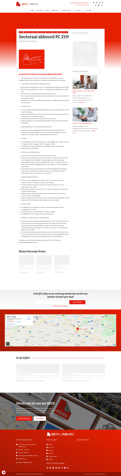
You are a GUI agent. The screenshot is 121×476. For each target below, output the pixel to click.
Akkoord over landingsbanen (82, 123)
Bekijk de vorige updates (60, 306)
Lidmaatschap (52, 456)
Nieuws (50, 450)
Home (21, 32)
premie (54, 32)
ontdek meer (81, 102)
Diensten (51, 453)
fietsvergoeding (28, 32)
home (35, 32)
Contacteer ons (24, 418)
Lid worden (40, 418)
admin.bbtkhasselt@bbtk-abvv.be (79, 3)
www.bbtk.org (22, 459)
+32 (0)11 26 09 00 (83, 5)
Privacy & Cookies (87, 474)
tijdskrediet (64, 32)
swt (59, 32)
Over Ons (51, 447)
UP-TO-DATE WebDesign (99, 474)
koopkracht (41, 32)
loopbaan (49, 32)
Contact (50, 459)
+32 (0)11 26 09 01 (23, 452)
